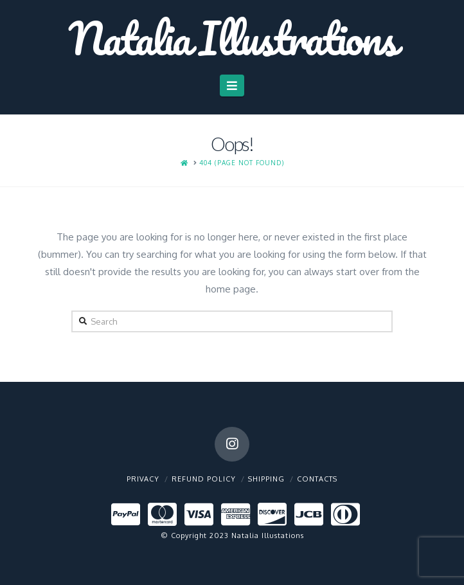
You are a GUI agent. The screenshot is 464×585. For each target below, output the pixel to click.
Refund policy (204, 478)
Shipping (266, 478)
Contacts (317, 478)
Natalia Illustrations (232, 38)
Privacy (143, 478)
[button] (232, 85)
